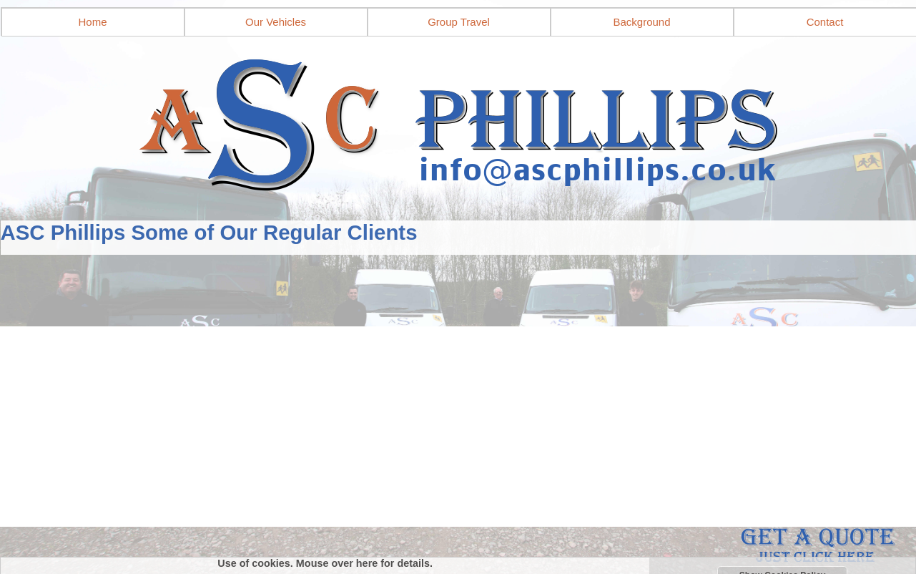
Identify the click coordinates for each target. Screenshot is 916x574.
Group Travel (459, 22)
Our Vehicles (275, 22)
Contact (825, 22)
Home (92, 22)
